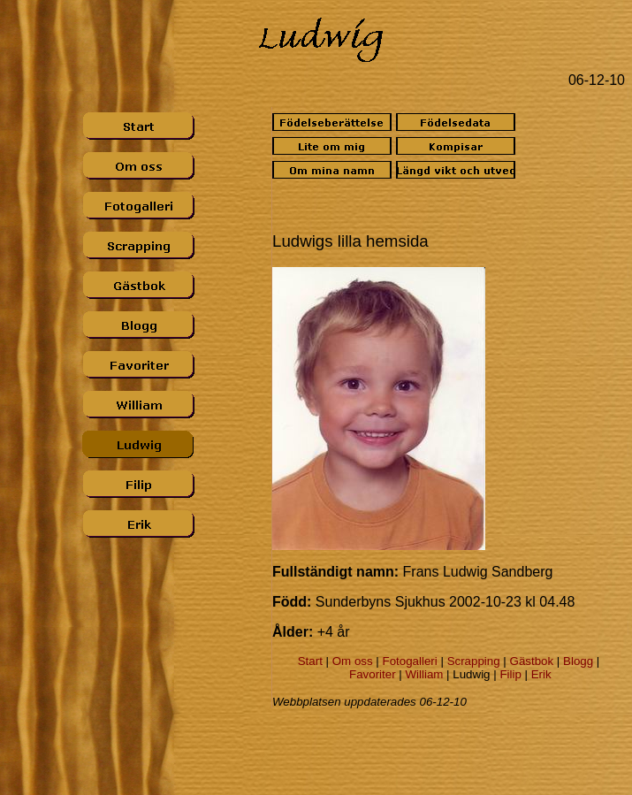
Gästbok (532, 661)
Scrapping (473, 661)
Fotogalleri (410, 661)
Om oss (352, 661)
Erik (541, 674)
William (424, 674)
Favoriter (372, 674)
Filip (510, 674)
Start (310, 661)
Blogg (578, 661)
